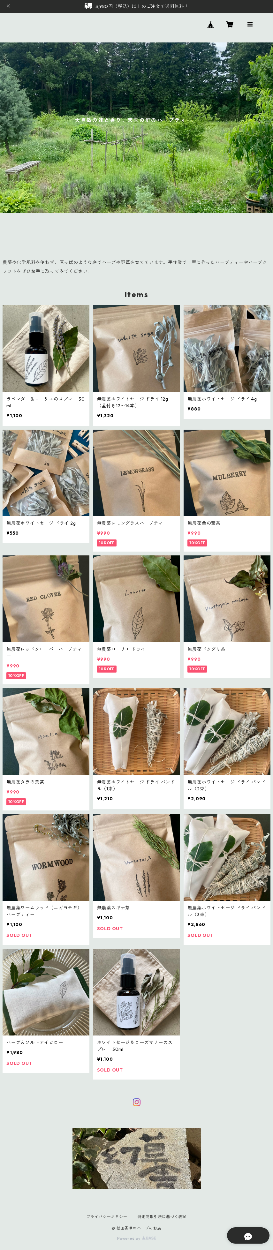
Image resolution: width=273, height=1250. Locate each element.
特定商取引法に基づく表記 (162, 1216)
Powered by (136, 1238)
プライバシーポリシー (107, 1216)
